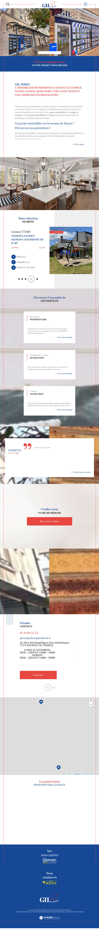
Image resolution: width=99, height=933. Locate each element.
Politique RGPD (71, 913)
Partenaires (60, 913)
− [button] (91, 706)
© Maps (77, 775)
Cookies (80, 913)
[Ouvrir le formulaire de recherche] (8, 4)
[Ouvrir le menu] (85, 4)
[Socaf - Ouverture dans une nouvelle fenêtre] (49, 862)
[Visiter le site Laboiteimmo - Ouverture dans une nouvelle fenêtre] (49, 922)
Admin (53, 913)
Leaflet (69, 775)
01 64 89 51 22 (29, 634)
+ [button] (91, 702)
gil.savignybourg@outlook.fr (35, 639)
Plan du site (32, 913)
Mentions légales (44, 913)
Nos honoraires (21, 913)
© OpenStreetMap (88, 775)
